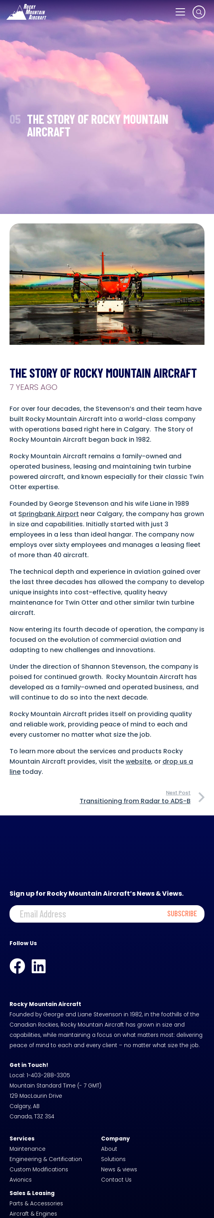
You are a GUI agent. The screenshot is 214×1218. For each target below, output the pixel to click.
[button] (180, 12)
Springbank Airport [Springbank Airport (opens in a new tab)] (48, 513)
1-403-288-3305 (48, 1075)
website (138, 761)
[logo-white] (26, 12)
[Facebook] (17, 966)
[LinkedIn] (39, 966)
